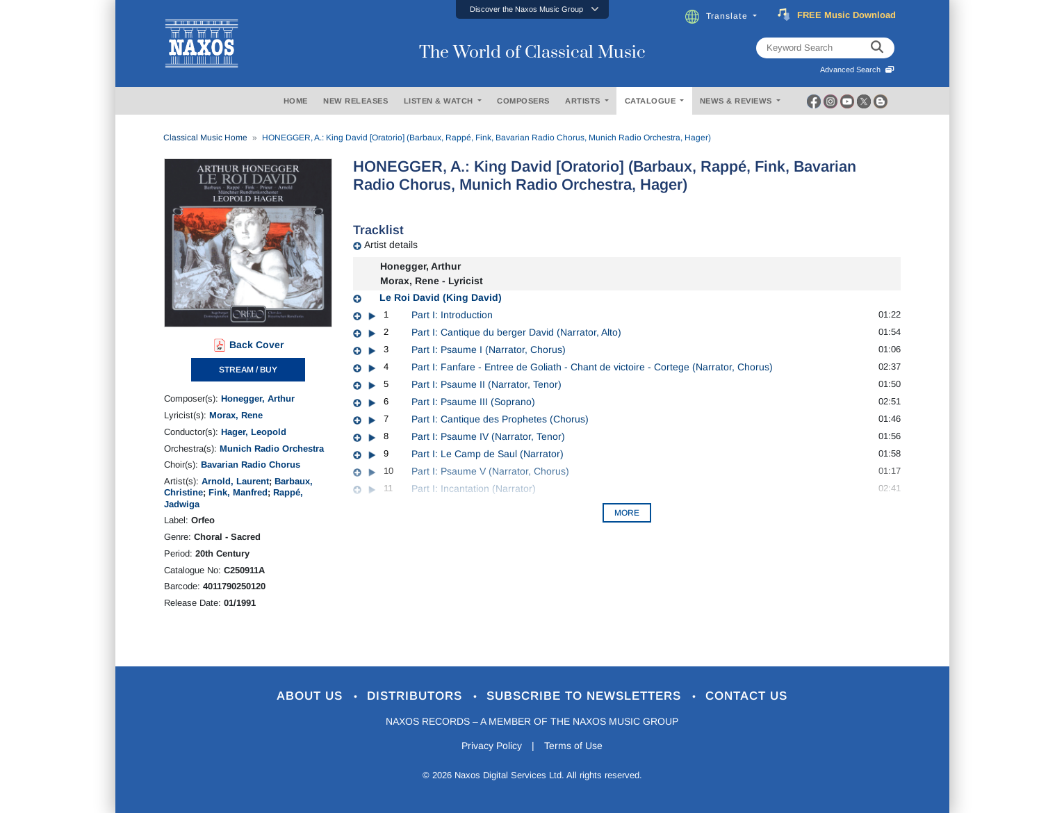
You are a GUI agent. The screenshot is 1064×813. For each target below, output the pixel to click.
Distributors (416, 696)
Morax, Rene (236, 415)
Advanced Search (857, 69)
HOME (296, 101)
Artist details (391, 244)
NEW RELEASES (355, 101)
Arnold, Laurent (235, 481)
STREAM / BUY (248, 370)
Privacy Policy (491, 745)
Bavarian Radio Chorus (250, 464)
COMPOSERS (523, 101)
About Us (312, 696)
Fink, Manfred (238, 492)
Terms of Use (573, 745)
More (626, 513)
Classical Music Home (205, 137)
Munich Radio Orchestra (272, 448)
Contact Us (746, 696)
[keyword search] (877, 48)
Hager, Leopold (253, 432)
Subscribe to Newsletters (585, 696)
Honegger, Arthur (258, 398)
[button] (532, 9)
